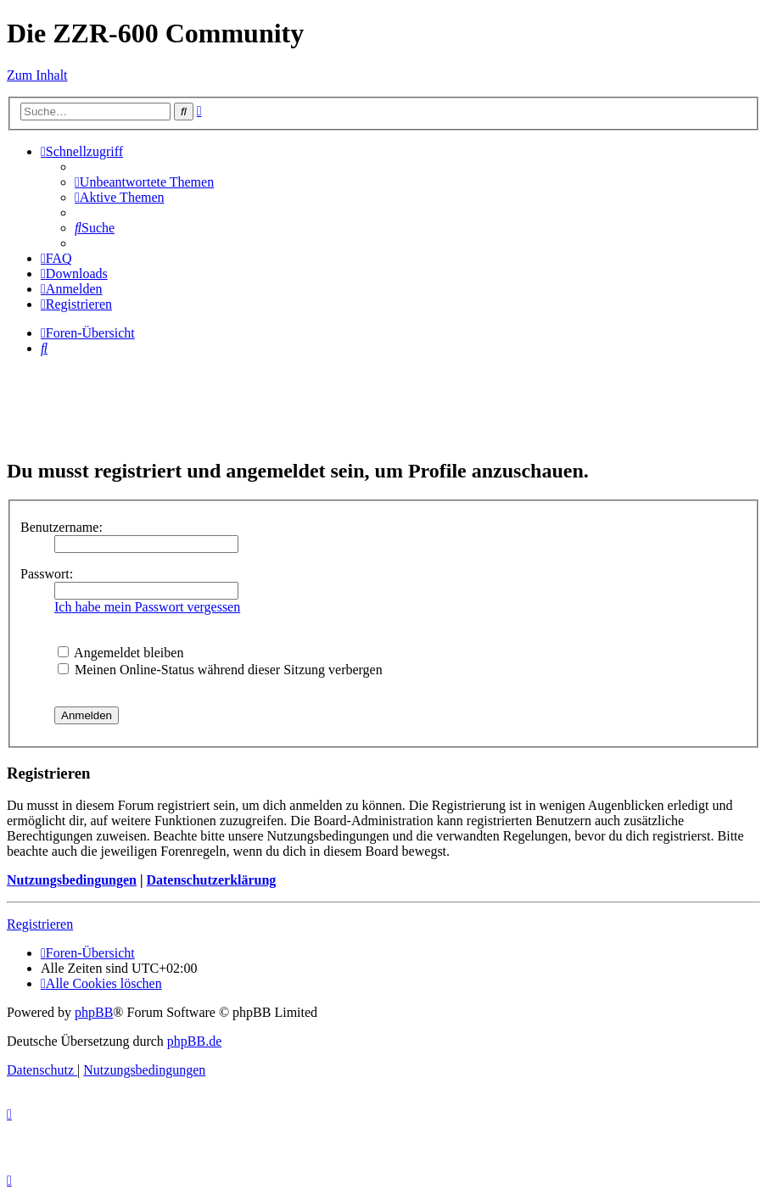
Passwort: (46, 574)
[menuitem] (144, 182)
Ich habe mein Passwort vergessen (147, 607)
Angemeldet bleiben (120, 652)
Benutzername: (61, 527)
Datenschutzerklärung (211, 880)
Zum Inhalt (37, 75)
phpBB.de (194, 1041)
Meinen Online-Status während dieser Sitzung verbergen (220, 669)
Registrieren (40, 924)
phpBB (94, 1012)
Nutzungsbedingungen (72, 880)
